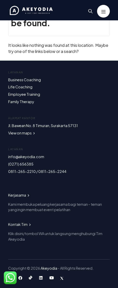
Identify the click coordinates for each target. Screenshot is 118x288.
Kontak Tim (20, 224)
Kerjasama (19, 195)
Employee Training (24, 94)
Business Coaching (24, 79)
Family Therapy (21, 101)
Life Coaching (20, 87)
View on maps (22, 133)
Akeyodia (49, 268)
